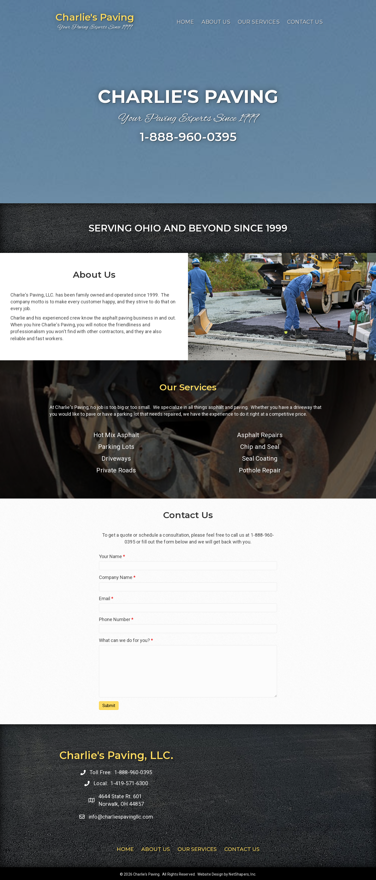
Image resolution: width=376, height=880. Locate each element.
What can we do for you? (126, 640)
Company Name (117, 577)
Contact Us (305, 22)
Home (185, 22)
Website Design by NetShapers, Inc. (226, 874)
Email (106, 598)
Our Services (259, 22)
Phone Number (116, 619)
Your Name (112, 556)
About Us (216, 22)
